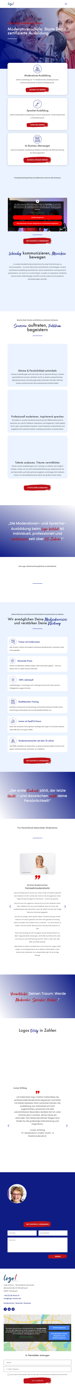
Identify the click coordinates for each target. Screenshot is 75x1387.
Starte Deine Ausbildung (37, 488)
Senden (58, 1256)
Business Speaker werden (37, 160)
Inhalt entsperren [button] (37, 217)
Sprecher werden (37, 125)
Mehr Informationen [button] (37, 213)
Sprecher (19, 1303)
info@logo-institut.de (12, 1298)
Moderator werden (37, 90)
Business (27, 1303)
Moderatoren (9, 1303)
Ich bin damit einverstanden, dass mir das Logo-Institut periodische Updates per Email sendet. (37, 1375)
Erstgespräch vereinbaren (37, 241)
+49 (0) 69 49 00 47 (11, 1295)
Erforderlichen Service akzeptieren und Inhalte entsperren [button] (37, 223)
